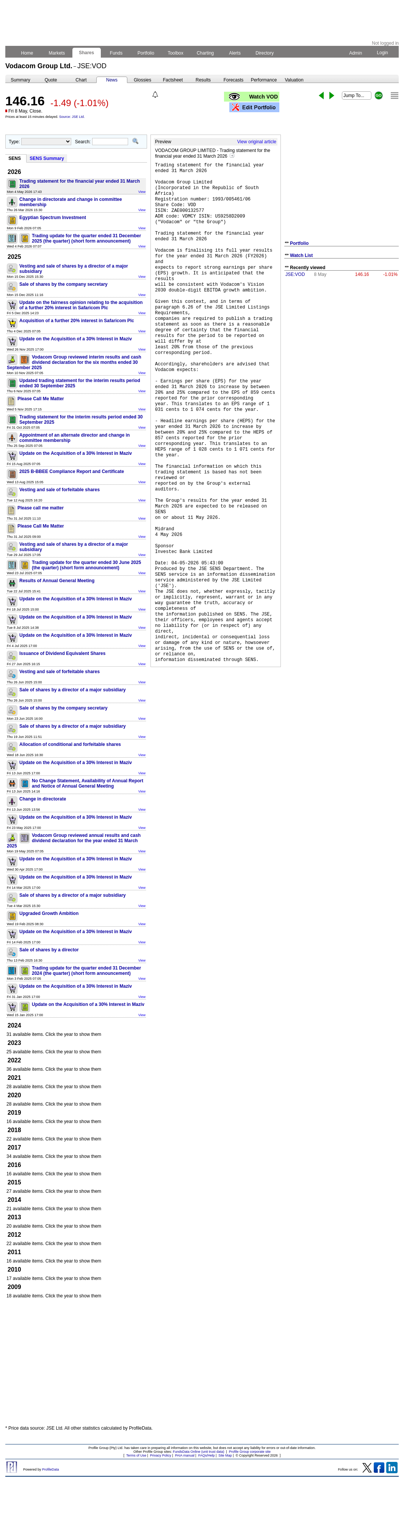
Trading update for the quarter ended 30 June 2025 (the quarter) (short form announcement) (86, 565)
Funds (116, 53)
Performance (264, 80)
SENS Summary (46, 158)
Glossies (142, 80)
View (142, 192)
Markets (56, 53)
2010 (14, 1269)
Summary (20, 80)
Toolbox (175, 53)
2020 (14, 1095)
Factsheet (173, 80)
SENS (14, 158)
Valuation (294, 80)
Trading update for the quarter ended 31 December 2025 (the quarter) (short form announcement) (86, 238)
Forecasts (234, 80)
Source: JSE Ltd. (72, 117)
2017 (14, 1147)
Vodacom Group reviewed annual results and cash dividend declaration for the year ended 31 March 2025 (74, 841)
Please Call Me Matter (40, 398)
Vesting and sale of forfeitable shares (59, 489)
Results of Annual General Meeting (56, 580)
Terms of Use (136, 1455)
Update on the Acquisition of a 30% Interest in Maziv (75, 338)
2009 (14, 1287)
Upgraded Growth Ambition (48, 913)
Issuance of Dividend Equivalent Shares (62, 653)
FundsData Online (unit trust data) (198, 1452)
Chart (80, 80)
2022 (14, 1060)
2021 (14, 1078)
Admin (355, 53)
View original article (256, 141)
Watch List (301, 255)
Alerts (235, 53)
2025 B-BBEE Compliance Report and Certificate (71, 471)
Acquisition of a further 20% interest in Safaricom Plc (76, 320)
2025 (14, 257)
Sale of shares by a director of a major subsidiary (72, 689)
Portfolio (146, 53)
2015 (14, 1182)
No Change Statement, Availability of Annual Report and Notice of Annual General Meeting (87, 783)
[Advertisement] (76, 1364)
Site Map (225, 1455)
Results (203, 80)
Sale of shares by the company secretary (63, 284)
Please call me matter (40, 508)
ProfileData (50, 1469)
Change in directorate (42, 799)
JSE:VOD (295, 274)
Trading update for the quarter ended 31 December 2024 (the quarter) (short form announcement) (86, 970)
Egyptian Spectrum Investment (52, 217)
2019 (14, 1112)
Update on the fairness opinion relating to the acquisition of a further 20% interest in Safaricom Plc (81, 305)
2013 (14, 1217)
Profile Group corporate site (250, 1452)
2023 (14, 1043)
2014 (14, 1200)
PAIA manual (184, 1455)
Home (27, 53)
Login (382, 52)
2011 (14, 1252)
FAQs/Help (206, 1455)
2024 (14, 1025)
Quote (51, 80)
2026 (14, 172)
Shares (87, 52)
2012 (14, 1234)
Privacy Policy (160, 1455)
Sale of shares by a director (49, 949)
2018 (14, 1130)
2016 (14, 1165)
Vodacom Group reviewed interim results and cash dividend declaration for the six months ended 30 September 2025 (74, 362)
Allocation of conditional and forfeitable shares (70, 744)
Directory (264, 53)
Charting (205, 53)
